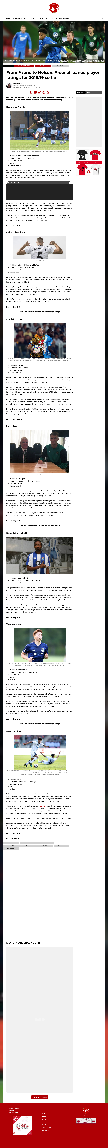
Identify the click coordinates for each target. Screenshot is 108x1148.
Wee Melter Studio (13, 1112)
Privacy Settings (46, 1130)
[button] (103, 18)
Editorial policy (64, 18)
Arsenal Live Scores (14, 1108)
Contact (54, 18)
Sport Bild (42, 806)
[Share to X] (35, 92)
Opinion (33, 18)
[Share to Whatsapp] (39, 92)
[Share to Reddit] (43, 92)
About (47, 18)
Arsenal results (13, 1110)
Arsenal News (17, 18)
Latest (8, 18)
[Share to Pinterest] (48, 92)
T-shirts (40, 18)
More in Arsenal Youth (23, 942)
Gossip (26, 18)
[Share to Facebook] (31, 92)
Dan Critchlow (17, 83)
